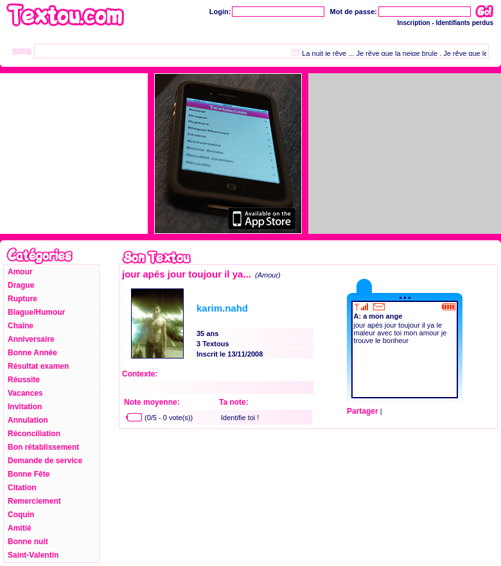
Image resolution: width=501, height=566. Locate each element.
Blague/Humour (36, 312)
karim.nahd (222, 308)
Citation (22, 487)
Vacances (25, 393)
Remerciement (34, 501)
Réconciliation (34, 433)
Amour (20, 271)
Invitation (25, 406)
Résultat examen (38, 366)
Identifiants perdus (464, 22)
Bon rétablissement (43, 447)
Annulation (28, 420)
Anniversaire (31, 339)
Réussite (24, 379)
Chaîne (20, 325)
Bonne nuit (28, 541)
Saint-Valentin (33, 555)
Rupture (22, 298)
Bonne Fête (28, 474)
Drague (21, 285)
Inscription (414, 22)
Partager (362, 411)
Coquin (21, 514)
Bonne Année (32, 352)
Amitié (19, 528)
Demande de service (45, 460)
